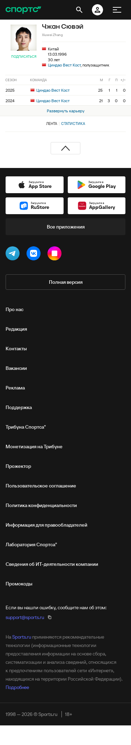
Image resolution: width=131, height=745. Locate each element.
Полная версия (65, 282)
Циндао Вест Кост (64, 65)
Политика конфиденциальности (41, 505)
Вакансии (16, 368)
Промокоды (19, 584)
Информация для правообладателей (46, 525)
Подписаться (23, 56)
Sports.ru (21, 637)
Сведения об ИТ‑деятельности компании (52, 564)
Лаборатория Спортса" (31, 544)
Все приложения (66, 227)
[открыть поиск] (79, 9)
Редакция (16, 329)
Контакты (16, 348)
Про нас (14, 309)
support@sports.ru (25, 617)
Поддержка (19, 407)
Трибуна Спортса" (26, 427)
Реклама (15, 388)
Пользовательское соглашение (41, 486)
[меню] (117, 10)
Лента (51, 123)
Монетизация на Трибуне (34, 446)
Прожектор (18, 466)
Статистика (73, 123)
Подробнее (17, 687)
